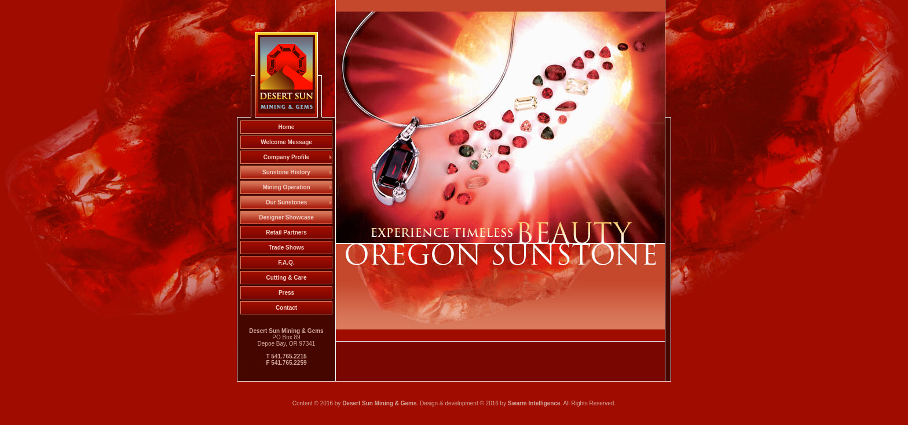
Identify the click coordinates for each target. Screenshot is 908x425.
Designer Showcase (286, 217)
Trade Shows (287, 247)
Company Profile (286, 157)
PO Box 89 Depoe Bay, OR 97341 (286, 347)
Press (286, 293)
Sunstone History (286, 172)
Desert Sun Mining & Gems (379, 403)
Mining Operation (286, 187)
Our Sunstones (286, 202)
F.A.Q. (286, 262)
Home (287, 127)
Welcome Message (286, 142)
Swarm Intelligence (534, 403)
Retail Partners (286, 232)
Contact (286, 308)
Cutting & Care (286, 277)
